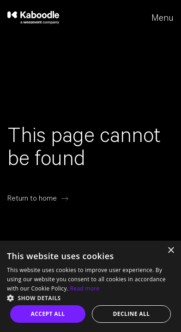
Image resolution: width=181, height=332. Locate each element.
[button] (90, 297)
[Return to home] (37, 198)
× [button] (170, 250)
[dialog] (90, 286)
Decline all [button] (131, 314)
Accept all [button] (48, 314)
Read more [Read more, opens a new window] (85, 288)
